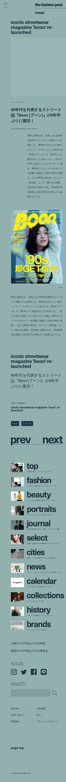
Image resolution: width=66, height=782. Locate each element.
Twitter (24, 672)
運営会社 (15, 708)
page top (17, 747)
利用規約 (15, 721)
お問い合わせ (17, 715)
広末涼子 (27, 423)
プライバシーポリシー (47, 721)
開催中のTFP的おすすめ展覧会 (29, 650)
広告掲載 (41, 708)
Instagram (14, 672)
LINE (44, 672)
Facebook (34, 672)
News (39, 12)
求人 (39, 715)
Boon (15, 423)
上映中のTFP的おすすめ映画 (28, 643)
